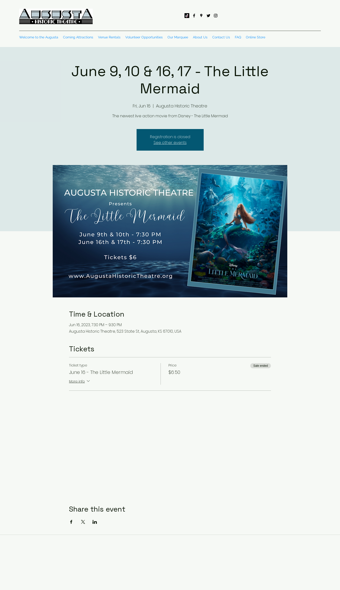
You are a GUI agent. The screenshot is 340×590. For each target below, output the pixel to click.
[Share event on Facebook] (71, 522)
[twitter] (208, 15)
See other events (170, 142)
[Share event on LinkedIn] (94, 522)
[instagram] (215, 15)
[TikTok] (186, 15)
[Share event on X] (83, 522)
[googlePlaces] (201, 15)
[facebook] (194, 15)
